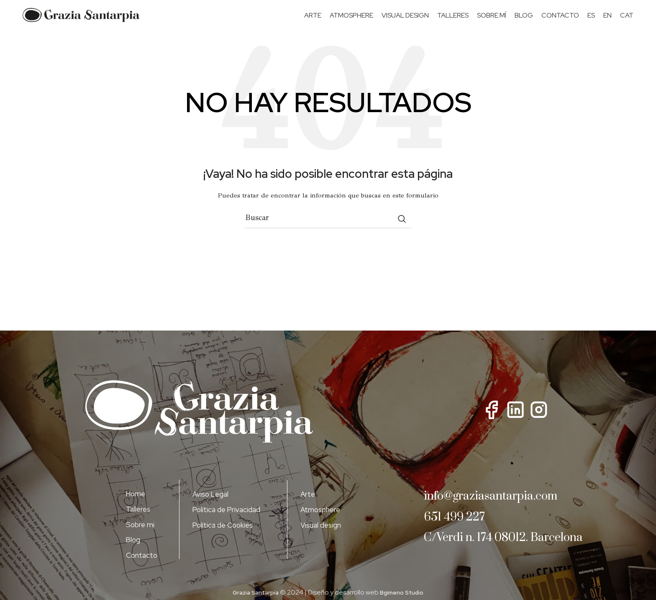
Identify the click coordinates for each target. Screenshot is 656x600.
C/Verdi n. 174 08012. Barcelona (486, 551)
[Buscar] (328, 226)
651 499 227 (460, 523)
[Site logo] (81, 19)
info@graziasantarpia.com (503, 503)
